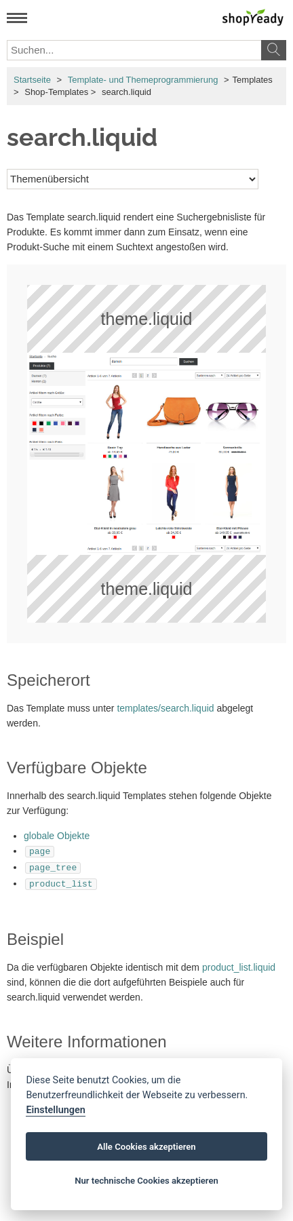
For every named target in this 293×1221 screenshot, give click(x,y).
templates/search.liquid (165, 708)
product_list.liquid (238, 963)
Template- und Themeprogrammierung (143, 80)
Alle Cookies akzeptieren (146, 1147)
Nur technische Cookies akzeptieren (146, 1181)
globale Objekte (57, 835)
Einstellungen (55, 1110)
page (39, 851)
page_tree (53, 865)
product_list (61, 880)
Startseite (32, 80)
